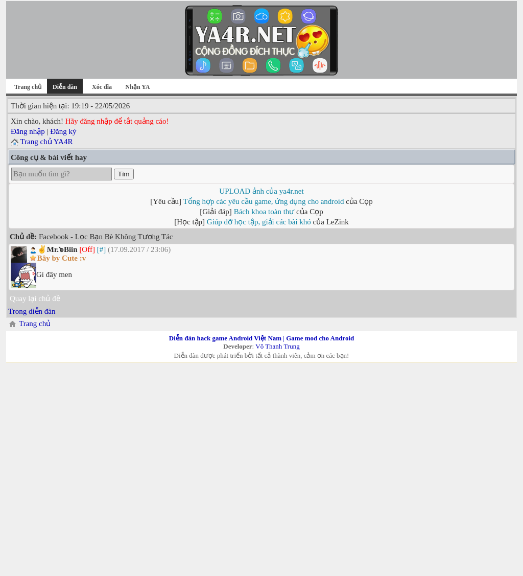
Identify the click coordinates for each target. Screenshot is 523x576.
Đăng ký (63, 131)
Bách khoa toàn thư (264, 212)
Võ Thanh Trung (277, 346)
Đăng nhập (28, 131)
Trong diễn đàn (31, 311)
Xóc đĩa (102, 86)
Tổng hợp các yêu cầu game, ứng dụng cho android (263, 201)
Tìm (124, 174)
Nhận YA (138, 86)
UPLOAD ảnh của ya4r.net (261, 191)
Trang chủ (27, 86)
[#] (101, 249)
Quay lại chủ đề (35, 298)
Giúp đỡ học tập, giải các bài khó (259, 222)
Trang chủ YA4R (46, 141)
